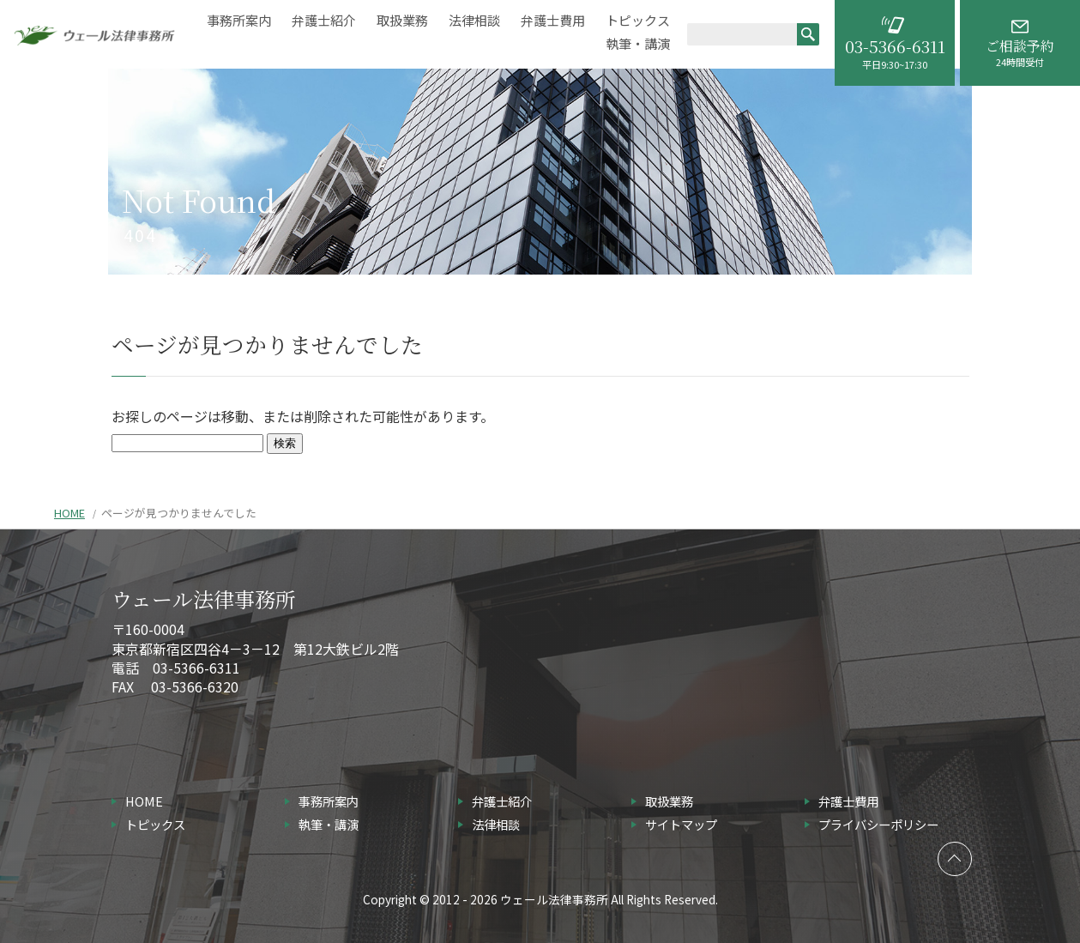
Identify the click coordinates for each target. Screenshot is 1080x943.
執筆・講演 (638, 43)
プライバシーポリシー (878, 824)
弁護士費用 (553, 20)
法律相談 (474, 20)
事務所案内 (239, 20)
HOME (69, 513)
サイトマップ (681, 824)
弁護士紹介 (324, 20)
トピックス (638, 20)
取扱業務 (402, 20)
